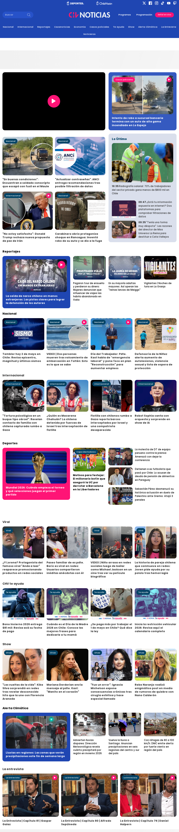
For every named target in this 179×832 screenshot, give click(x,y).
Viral (8, 530)
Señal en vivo (164, 14)
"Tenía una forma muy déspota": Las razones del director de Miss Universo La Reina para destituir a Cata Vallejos (155, 229)
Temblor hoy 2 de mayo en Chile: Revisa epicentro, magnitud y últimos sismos (21, 357)
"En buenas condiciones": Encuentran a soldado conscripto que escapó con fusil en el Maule (26, 183)
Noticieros (89, 34)
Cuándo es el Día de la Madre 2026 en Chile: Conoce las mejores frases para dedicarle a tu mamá (67, 629)
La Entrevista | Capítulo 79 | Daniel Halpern (144, 822)
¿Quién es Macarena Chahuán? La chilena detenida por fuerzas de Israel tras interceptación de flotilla (67, 422)
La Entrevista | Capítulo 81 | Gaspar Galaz (26, 822)
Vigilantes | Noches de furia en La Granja (158, 285)
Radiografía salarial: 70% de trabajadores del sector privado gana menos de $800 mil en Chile (141, 190)
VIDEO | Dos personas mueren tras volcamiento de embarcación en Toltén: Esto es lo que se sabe (67, 359)
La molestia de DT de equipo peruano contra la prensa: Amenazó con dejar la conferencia (153, 455)
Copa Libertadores (86, 451)
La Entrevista (168, 26)
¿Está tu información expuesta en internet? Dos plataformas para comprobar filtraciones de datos (155, 209)
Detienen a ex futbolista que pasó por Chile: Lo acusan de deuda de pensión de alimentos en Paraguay (154, 474)
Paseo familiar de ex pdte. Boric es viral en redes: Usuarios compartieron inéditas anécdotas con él (65, 568)
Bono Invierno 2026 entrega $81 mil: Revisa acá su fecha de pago (22, 627)
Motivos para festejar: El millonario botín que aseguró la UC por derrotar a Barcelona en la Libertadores (89, 482)
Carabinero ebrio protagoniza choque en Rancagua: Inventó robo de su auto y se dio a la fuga (78, 237)
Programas (124, 14)
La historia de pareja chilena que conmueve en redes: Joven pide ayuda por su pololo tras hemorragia (155, 568)
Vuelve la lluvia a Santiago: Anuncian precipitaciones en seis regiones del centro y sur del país (124, 746)
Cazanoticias (62, 26)
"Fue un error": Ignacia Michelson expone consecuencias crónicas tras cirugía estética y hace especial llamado (111, 691)
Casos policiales (99, 26)
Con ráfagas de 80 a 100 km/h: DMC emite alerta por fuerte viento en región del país (159, 745)
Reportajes (43, 26)
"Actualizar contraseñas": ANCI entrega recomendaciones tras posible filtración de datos (77, 183)
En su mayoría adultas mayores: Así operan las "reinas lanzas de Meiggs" (124, 287)
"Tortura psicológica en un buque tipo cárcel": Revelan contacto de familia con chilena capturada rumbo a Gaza (22, 422)
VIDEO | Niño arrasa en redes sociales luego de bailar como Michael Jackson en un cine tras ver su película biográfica (111, 569)
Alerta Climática (147, 26)
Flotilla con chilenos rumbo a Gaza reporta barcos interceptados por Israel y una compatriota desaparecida (111, 422)
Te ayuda (118, 26)
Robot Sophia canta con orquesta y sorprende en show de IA (152, 419)
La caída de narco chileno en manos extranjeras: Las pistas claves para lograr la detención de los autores (35, 299)
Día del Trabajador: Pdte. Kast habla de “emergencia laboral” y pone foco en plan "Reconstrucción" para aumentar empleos (111, 361)
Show (131, 26)
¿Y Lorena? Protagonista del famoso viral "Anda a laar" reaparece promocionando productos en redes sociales (22, 568)
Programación (144, 14)
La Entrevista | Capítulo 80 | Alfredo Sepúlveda (86, 822)
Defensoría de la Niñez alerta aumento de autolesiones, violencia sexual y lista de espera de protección (153, 361)
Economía (80, 26)
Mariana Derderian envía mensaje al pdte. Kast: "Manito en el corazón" (65, 688)
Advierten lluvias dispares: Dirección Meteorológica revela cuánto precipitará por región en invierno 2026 (87, 746)
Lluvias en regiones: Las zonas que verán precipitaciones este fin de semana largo (35, 754)
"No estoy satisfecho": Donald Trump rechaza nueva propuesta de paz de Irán (26, 237)
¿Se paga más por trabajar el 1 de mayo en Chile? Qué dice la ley (111, 627)
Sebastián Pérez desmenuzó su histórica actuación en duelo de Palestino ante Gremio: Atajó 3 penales (154, 494)
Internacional (25, 26)
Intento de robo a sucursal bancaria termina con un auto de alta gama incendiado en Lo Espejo (137, 121)
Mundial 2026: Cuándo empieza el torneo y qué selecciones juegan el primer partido (35, 491)
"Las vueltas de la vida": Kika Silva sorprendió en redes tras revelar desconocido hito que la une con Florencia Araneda (23, 691)
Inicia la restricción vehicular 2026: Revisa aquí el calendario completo (155, 627)
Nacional (8, 26)
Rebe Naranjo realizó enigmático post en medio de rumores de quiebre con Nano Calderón (154, 690)
